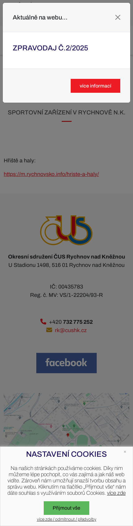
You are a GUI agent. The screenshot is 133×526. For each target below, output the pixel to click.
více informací (95, 85)
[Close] (117, 17)
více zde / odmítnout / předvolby (66, 519)
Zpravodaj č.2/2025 (50, 48)
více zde (116, 493)
